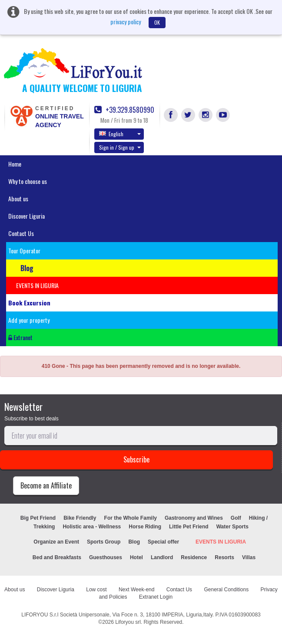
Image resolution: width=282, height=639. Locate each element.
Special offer (163, 542)
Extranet (20, 337)
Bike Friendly (79, 518)
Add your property (29, 319)
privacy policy (125, 21)
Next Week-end (136, 590)
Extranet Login (156, 597)
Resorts (224, 557)
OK (157, 22)
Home (14, 163)
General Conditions (226, 590)
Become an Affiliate (46, 485)
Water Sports (232, 527)
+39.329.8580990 (124, 110)
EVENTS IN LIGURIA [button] (37, 285)
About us (18, 198)
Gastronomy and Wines (194, 518)
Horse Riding (145, 527)
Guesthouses (105, 557)
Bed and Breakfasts (57, 557)
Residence (194, 557)
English (120, 134)
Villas (248, 557)
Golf (236, 518)
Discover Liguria (26, 215)
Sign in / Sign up (120, 147)
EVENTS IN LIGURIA (221, 542)
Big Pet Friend (38, 518)
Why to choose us (27, 181)
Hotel (136, 557)
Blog (134, 542)
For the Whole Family (130, 518)
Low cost (96, 590)
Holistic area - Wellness (92, 527)
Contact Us (21, 233)
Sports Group (103, 542)
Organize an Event (56, 542)
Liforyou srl (128, 622)
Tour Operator (24, 250)
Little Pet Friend (189, 527)
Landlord (162, 557)
